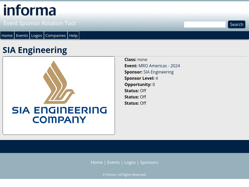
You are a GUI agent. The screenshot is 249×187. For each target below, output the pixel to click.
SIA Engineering (158, 72)
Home (7, 35)
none (142, 59)
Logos (36, 35)
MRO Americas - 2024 (159, 66)
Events (22, 35)
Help (73, 35)
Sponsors (149, 162)
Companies (55, 35)
